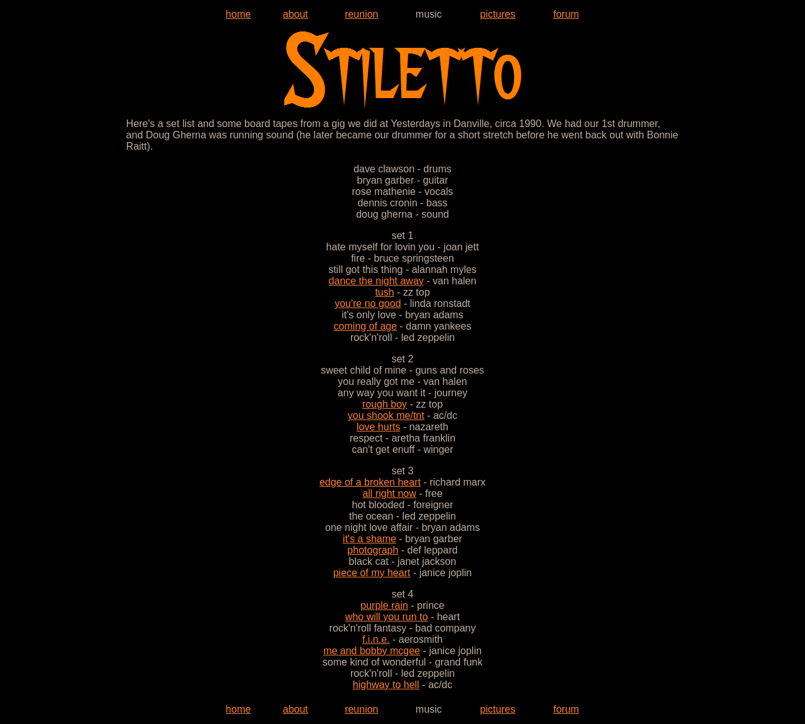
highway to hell (386, 684)
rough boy (384, 404)
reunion (361, 14)
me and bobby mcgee (371, 650)
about (295, 14)
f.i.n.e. (376, 639)
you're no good (368, 303)
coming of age (365, 326)
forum (566, 14)
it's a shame (369, 538)
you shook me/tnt (386, 415)
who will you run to (386, 616)
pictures (497, 14)
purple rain (384, 605)
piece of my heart (372, 572)
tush (384, 292)
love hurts (378, 426)
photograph (372, 550)
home (238, 14)
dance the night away (376, 281)
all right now (389, 493)
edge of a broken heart (370, 482)
